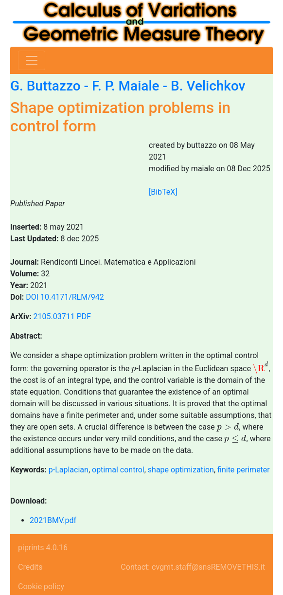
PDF (84, 316)
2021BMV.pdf (53, 520)
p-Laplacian (68, 469)
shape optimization (181, 469)
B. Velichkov (208, 86)
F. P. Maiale (125, 86)
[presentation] (133, 370)
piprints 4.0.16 (43, 547)
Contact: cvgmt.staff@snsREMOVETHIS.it (193, 567)
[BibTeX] (163, 192)
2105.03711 (54, 316)
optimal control (118, 469)
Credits (30, 567)
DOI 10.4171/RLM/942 (65, 297)
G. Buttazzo (45, 86)
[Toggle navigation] (31, 60)
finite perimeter (243, 469)
